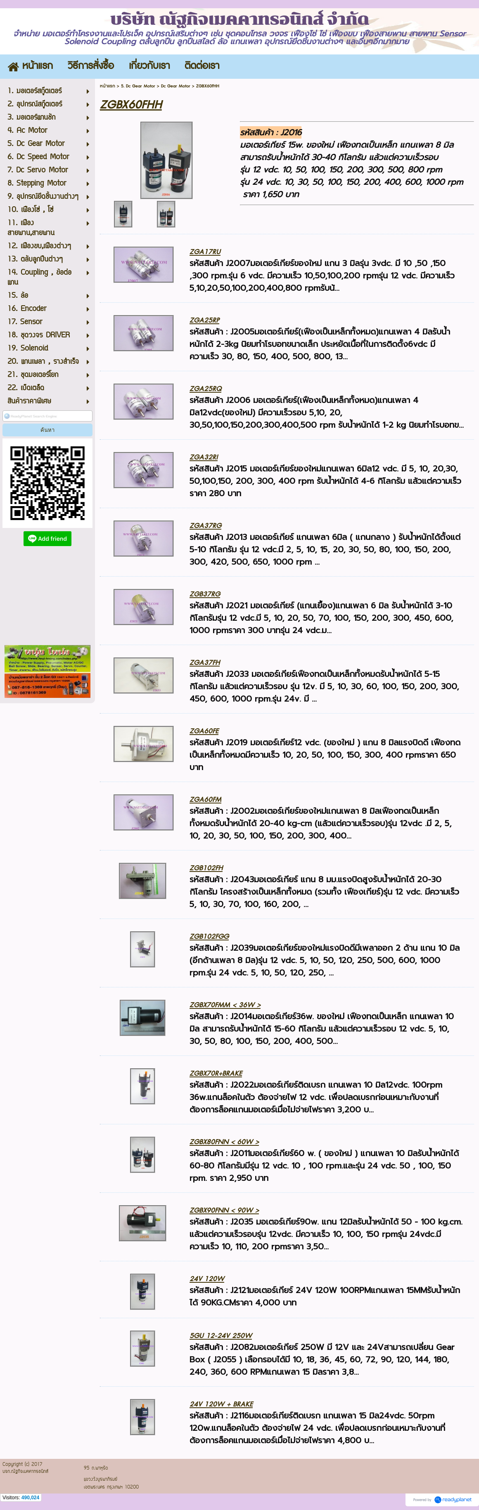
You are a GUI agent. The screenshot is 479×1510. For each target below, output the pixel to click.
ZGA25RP (204, 320)
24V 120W (207, 1279)
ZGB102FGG (209, 936)
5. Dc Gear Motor (138, 86)
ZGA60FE (204, 731)
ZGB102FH (206, 868)
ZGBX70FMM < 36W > (225, 1005)
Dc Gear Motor (175, 86)
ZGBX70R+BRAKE (216, 1073)
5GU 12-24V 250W (221, 1336)
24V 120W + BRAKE (221, 1404)
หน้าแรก (107, 86)
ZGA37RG (205, 526)
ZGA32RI (204, 457)
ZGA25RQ (205, 389)
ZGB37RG (205, 594)
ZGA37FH (205, 662)
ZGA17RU (205, 252)
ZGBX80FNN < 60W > (224, 1142)
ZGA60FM (205, 799)
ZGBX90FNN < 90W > (224, 1210)
